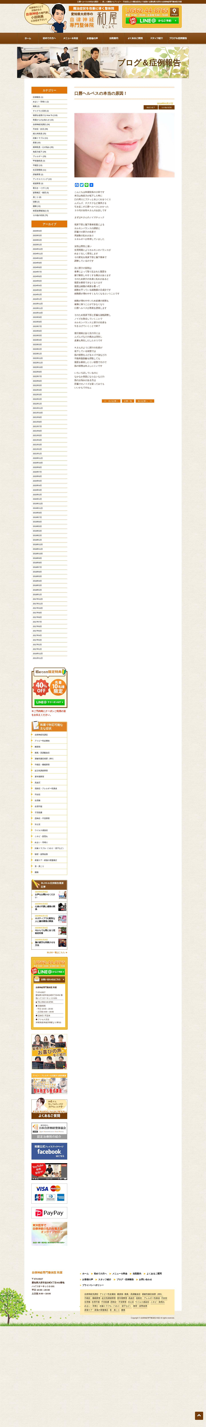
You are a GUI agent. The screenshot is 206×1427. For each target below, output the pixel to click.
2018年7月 (35, 637)
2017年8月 (35, 694)
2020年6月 (35, 532)
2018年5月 (35, 647)
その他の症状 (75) (38, 234)
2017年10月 (36, 684)
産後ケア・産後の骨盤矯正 (48, 962)
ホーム (85, 1377)
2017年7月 (35, 700)
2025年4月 (35, 250)
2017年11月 (36, 679)
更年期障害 (40, 865)
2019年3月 (35, 595)
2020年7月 (35, 527)
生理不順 (39, 899)
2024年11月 (36, 276)
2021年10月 (36, 459)
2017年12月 (36, 673)
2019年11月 (36, 569)
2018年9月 (35, 626)
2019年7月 (35, 579)
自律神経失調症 (43, 819)
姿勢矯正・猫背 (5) (39, 207)
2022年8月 (35, 412)
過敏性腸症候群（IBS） (47, 845)
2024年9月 (35, 286)
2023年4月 (35, 375)
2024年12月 (36, 271)
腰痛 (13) (35, 223)
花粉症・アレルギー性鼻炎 (48, 879)
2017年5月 (35, 710)
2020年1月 (35, 558)
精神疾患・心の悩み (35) (41, 155)
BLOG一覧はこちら (56, 1056)
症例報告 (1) (36, 97)
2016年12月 (36, 736)
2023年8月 (35, 354)
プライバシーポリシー (93, 1387)
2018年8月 (35, 632)
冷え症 (38, 918)
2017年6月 (35, 705)
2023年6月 (35, 365)
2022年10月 (36, 407)
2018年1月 (35, 668)
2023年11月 (36, 339)
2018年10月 (36, 621)
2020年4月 (35, 543)
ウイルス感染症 (43, 925)
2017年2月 (35, 726)
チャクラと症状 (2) (39, 113)
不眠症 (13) (36, 176)
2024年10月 (36, 281)
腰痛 (37, 975)
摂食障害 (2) (36, 186)
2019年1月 (35, 605)
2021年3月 (35, 496)
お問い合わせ (145, 1382)
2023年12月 (36, 333)
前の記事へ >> (145, 401)
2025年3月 (35, 255)
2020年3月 (35, 548)
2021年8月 (35, 470)
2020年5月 (35, 537)
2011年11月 (36, 742)
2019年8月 (35, 574)
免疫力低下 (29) (38, 160)
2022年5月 (35, 428)
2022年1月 (35, 449)
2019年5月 (35, 590)
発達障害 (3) (36, 197)
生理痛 (38, 892)
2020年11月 (36, 511)
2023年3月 (35, 381)
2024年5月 (35, 307)
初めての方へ (100, 1377)
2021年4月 (35, 490)
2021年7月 (35, 475)
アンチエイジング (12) (40, 192)
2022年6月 (35, 422)
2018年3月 (35, 658)
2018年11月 (36, 616)
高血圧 (38, 872)
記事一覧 (128, 401)
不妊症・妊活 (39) (38, 134)
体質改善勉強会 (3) (39, 228)
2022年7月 (35, 417)
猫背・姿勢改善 (43, 955)
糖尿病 (38, 832)
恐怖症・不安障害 (44, 912)
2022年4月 (35, 433)
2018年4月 (35, 653)
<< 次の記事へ (111, 401)
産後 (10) (35, 150)
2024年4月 (35, 313)
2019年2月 (35, 600)
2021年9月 (35, 464)
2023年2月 (35, 386)
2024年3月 (35, 318)
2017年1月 (35, 731)
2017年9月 (35, 689)
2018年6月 (35, 642)
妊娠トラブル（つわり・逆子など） (51, 947)
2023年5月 (35, 370)
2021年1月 (35, 506)
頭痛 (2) (34, 218)
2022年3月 (35, 438)
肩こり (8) (35, 213)
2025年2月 (35, 260)
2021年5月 (35, 485)
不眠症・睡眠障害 (44, 852)
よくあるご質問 (154, 1377)
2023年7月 (35, 360)
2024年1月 (35, 328)
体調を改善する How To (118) (43, 118)
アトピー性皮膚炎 (44, 825)
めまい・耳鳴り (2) (39, 103)
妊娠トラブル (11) (38, 145)
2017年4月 (35, 715)
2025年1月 (35, 266)
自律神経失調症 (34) (39, 129)
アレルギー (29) (38, 166)
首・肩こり (40, 969)
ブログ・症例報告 (125, 1382)
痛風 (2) (34, 108)
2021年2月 (35, 501)
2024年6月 (35, 302)
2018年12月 (36, 611)
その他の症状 (165, 107)
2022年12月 (36, 396)
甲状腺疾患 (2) (37, 171)
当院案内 (137, 1377)
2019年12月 (36, 564)
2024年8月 (35, 292)
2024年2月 (35, 323)
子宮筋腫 (39, 905)
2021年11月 (36, 454)
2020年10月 (36, 517)
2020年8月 (35, 522)
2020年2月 (35, 553)
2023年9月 (35, 349)
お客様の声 (87, 1382)
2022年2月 (35, 443)
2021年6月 (35, 480)
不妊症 (38, 885)
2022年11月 (36, 401)
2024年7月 (35, 297)
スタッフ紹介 (104, 1382)
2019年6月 (35, 585)
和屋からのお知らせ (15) (41, 124)
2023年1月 (35, 391)
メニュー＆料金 (119, 1377)
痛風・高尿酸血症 (44, 839)
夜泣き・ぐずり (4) (39, 202)
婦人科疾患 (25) (38, 139)
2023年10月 (36, 344)
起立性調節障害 (43, 859)
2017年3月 (35, 721)
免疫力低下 (147, 107)
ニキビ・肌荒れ (43, 932)
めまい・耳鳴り (43, 938)
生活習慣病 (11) (38, 181)
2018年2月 (35, 663)
